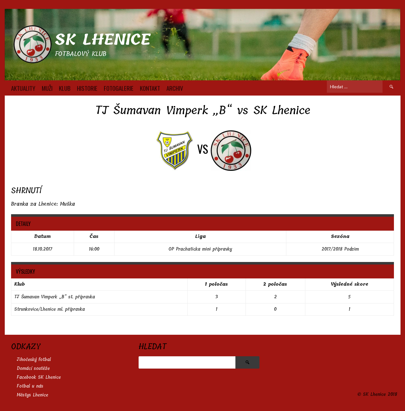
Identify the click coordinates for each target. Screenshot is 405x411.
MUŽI (47, 88)
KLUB (65, 88)
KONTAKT (150, 88)
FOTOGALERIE (119, 88)
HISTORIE (87, 88)
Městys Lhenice (32, 395)
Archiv (174, 88)
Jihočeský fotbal (34, 359)
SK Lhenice (103, 39)
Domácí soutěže (33, 368)
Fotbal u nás (30, 386)
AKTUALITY (23, 88)
